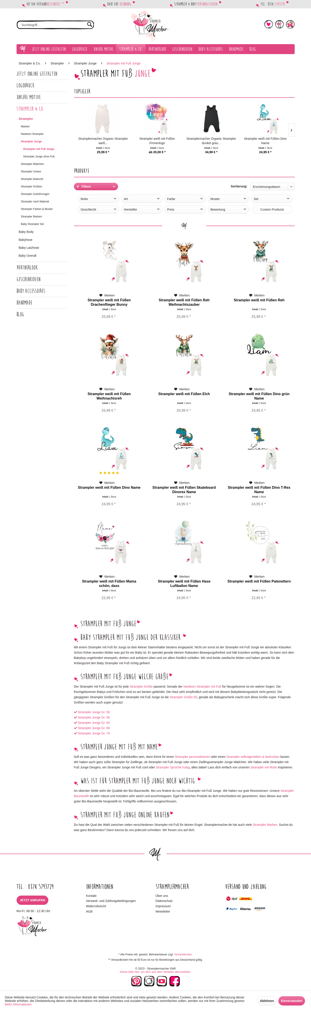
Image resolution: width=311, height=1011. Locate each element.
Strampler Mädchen (32, 164)
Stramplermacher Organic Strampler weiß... (103, 141)
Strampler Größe (141, 686)
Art (126, 199)
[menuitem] (55, 25)
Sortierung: (239, 186)
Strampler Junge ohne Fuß (39, 156)
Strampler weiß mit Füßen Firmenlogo (157, 141)
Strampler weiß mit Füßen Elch (184, 394)
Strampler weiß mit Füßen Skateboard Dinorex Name (184, 490)
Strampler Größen (31, 186)
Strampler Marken (31, 216)
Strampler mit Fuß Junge (38, 149)
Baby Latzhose (29, 247)
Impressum (163, 906)
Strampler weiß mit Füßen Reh (259, 300)
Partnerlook (27, 267)
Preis (170, 209)
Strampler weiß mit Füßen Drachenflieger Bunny (109, 302)
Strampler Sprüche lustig (173, 767)
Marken (25, 126)
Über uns (162, 896)
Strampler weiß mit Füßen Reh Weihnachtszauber (184, 302)
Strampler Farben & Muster (37, 209)
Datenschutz (164, 901)
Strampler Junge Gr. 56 (94, 717)
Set (256, 199)
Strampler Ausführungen (35, 194)
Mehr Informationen (18, 1004)
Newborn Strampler (32, 134)
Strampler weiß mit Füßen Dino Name (265, 141)
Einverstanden (291, 1001)
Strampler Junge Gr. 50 (94, 712)
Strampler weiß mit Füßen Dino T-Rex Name (259, 490)
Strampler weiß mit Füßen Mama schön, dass (109, 583)
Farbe (171, 199)
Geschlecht (88, 209)
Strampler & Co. (30, 109)
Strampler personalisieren (192, 756)
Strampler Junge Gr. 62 (94, 722)
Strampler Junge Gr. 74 (94, 733)
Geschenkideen (28, 279)
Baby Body (26, 232)
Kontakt (91, 896)
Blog (20, 314)
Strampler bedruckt (32, 179)
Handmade (24, 303)
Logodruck (25, 85)
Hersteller (130, 209)
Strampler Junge (31, 141)
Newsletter (163, 911)
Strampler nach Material (35, 201)
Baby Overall (27, 255)
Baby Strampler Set (32, 224)
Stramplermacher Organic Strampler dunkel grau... (211, 141)
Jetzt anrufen (32, 900)
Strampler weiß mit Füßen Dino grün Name (259, 396)
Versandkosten (183, 954)
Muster (215, 199)
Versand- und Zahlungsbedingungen (111, 901)
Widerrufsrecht (96, 906)
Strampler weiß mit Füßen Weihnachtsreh (109, 396)
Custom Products (272, 209)
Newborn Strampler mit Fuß (202, 686)
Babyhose (25, 239)
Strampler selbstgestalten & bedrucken (252, 756)
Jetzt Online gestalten (37, 74)
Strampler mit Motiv (263, 767)
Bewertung (217, 209)
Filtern (84, 186)
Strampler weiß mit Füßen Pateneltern (259, 581)
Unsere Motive (29, 97)
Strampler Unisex (31, 171)
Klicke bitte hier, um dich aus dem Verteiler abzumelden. (155, 971)
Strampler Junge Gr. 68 (94, 728)
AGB (89, 911)
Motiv (84, 199)
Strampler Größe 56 (183, 697)
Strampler (26, 119)
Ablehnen (267, 1001)
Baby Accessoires (31, 291)
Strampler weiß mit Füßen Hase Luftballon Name (184, 583)
